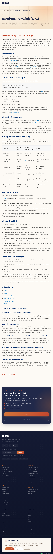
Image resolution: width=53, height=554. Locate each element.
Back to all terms (8, 374)
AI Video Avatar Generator (8, 471)
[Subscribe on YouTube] (13, 445)
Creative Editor (5, 487)
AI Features (6, 462)
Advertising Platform (33, 489)
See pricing (26, 419)
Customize (27, 549)
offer (42, 91)
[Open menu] (49, 2)
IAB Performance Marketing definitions (26, 67)
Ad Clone (4, 491)
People (29, 513)
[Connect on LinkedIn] (6, 445)
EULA (29, 531)
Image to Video (31, 478)
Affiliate (6, 290)
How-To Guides (5, 525)
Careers (29, 515)
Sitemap (4, 533)
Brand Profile (5, 495)
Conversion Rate (9, 296)
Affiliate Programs (6, 515)
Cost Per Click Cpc (9, 298)
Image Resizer (31, 475)
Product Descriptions (33, 471)
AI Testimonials (5, 475)
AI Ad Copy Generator (33, 467)
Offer (5, 303)
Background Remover (33, 473)
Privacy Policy (31, 527)
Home (3, 10)
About (29, 511)
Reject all (18, 549)
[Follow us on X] (3, 445)
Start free (26, 414)
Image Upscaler (31, 477)
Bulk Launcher (5, 502)
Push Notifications (32, 491)
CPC (5, 198)
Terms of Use (31, 529)
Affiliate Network (9, 301)
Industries (4, 527)
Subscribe (20, 452)
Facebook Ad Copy (32, 469)
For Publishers (5, 511)
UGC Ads (4, 473)
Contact (29, 517)
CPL (26, 160)
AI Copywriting (5, 480)
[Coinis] (5, 3)
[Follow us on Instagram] (9, 445)
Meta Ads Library (32, 482)
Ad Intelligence (5, 493)
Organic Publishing (6, 504)
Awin (38, 120)
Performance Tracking (7, 498)
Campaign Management (8, 500)
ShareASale (34, 122)
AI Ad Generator (5, 467)
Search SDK (30, 493)
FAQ (3, 531)
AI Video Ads (5, 469)
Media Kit (30, 521)
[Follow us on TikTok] (16, 445)
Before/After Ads (5, 477)
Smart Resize (5, 489)
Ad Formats (30, 495)
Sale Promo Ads (5, 478)
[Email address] (9, 452)
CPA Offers (4, 513)
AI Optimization (5, 497)
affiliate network (12, 60)
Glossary (10, 10)
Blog (3, 522)
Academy (4, 524)
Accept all (9, 549)
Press (29, 519)
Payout (6, 293)
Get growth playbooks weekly (10, 449)
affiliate (36, 57)
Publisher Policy (31, 533)
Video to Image (31, 480)
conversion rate (15, 112)
